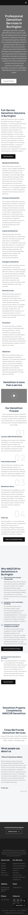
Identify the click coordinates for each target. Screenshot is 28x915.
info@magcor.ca (17, 887)
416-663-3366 (5, 899)
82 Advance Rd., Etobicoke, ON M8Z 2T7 (5, 889)
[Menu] (26, 3)
